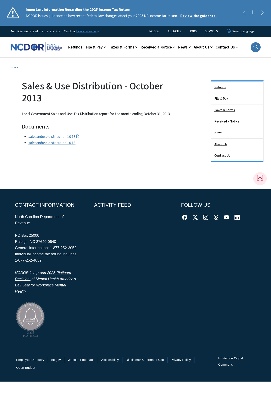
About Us (220, 144)
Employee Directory (30, 359)
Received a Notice (226, 121)
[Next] (262, 13)
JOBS (193, 31)
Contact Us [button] (225, 47)
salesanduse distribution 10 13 (53, 136)
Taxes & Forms (224, 110)
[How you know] (88, 31)
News (218, 133)
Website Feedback (81, 359)
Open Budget (25, 367)
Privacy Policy (181, 359)
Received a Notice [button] (156, 47)
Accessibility (110, 359)
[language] (243, 31)
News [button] (183, 47)
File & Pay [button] (94, 47)
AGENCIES (174, 31)
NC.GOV (154, 31)
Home (14, 67)
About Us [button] (201, 47)
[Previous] (244, 13)
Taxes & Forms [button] (121, 47)
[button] (256, 47)
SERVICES (211, 31)
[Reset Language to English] (229, 31)
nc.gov (56, 359)
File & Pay (221, 98)
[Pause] (253, 13)
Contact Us (222, 155)
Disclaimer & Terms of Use (145, 359)
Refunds (75, 47)
